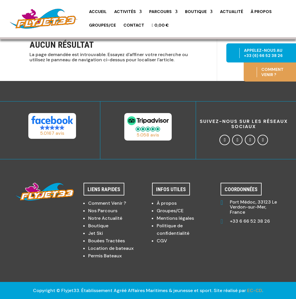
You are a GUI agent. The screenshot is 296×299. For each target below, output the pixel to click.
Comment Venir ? (107, 203)
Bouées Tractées (106, 241)
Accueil (98, 12)
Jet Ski (95, 233)
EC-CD (254, 290)
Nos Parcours (102, 211)
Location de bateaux (111, 248)
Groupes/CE (102, 25)
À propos (261, 12)
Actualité (231, 12)
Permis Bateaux (105, 256)
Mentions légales (175, 218)
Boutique (196, 12)
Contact (133, 25)
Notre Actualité (105, 218)
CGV (162, 241)
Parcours (160, 12)
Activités (125, 12)
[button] (52, 126)
